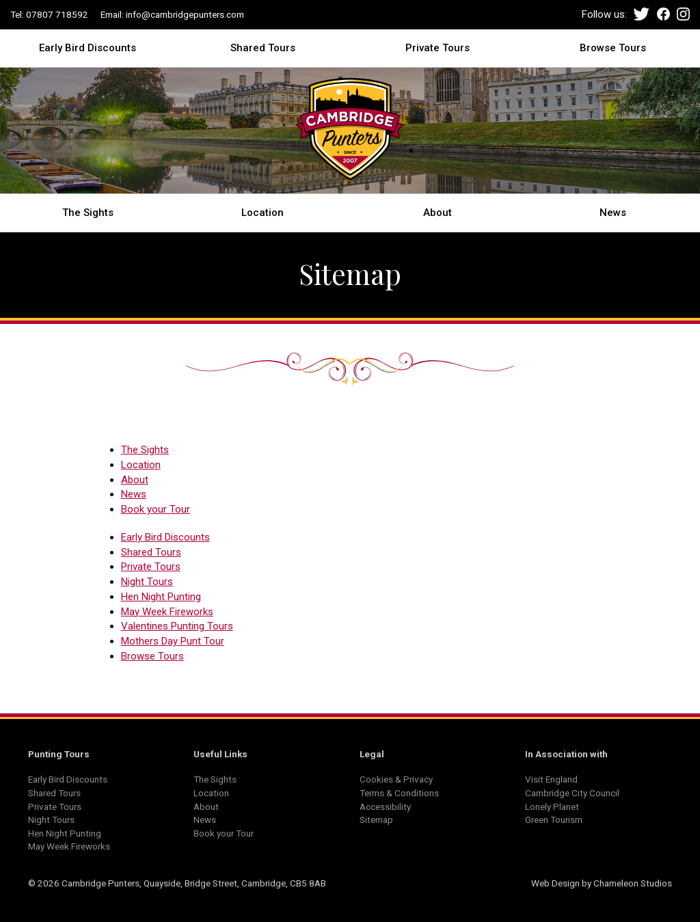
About (437, 212)
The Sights (87, 212)
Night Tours (147, 581)
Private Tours (437, 47)
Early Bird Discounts (87, 47)
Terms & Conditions (399, 792)
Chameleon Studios (632, 883)
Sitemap (376, 819)
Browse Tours (613, 47)
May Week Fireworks (167, 612)
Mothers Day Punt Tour (172, 641)
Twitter (641, 14)
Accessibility (385, 806)
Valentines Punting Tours (177, 626)
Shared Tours (262, 47)
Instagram (683, 14)
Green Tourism (553, 819)
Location (262, 212)
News (613, 212)
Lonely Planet (552, 806)
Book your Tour (155, 509)
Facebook (663, 14)
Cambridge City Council (572, 792)
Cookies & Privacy (396, 779)
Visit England (551, 779)
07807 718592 (57, 14)
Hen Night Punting (161, 597)
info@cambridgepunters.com (185, 14)
